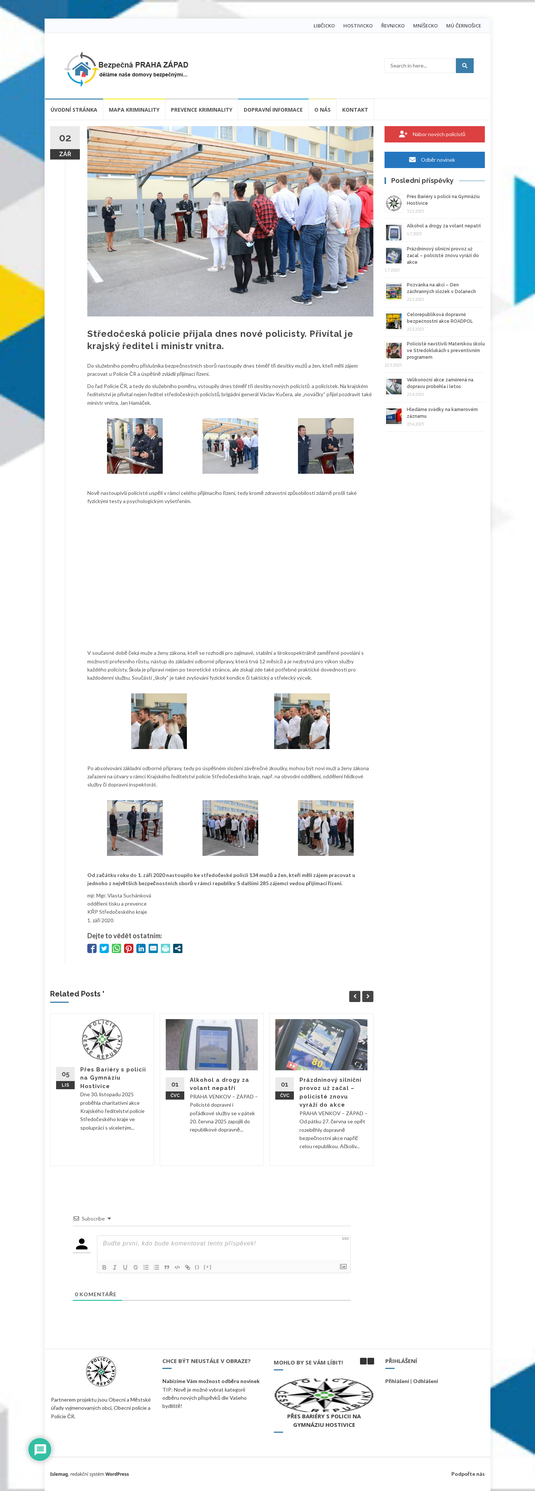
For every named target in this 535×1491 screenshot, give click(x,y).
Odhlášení (425, 1381)
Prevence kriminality (201, 109)
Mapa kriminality (134, 109)
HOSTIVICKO (358, 25)
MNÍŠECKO (425, 25)
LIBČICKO (324, 25)
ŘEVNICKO (393, 25)
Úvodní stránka (74, 109)
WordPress (117, 1474)
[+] (208, 1267)
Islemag (59, 1474)
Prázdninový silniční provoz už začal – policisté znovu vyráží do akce (443, 255)
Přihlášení (397, 1381)
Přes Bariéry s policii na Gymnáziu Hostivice (113, 1078)
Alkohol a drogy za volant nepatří (444, 226)
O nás (322, 109)
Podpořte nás (468, 1474)
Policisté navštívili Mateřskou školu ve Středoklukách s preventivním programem (446, 350)
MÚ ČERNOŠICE (463, 25)
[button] (370, 1361)
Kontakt (355, 109)
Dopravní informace (273, 109)
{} (197, 1267)
